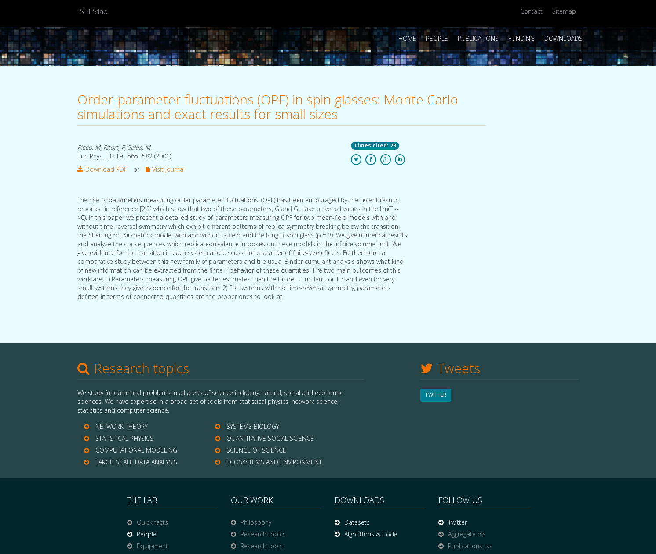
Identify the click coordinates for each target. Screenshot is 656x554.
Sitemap (564, 11)
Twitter (457, 522)
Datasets (357, 522)
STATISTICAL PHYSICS (124, 438)
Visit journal (165, 169)
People (437, 38)
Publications (478, 38)
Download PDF (102, 169)
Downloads (563, 38)
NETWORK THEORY (121, 426)
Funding (521, 38)
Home (407, 38)
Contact (531, 11)
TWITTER (435, 395)
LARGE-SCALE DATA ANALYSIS (136, 462)
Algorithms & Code (370, 534)
